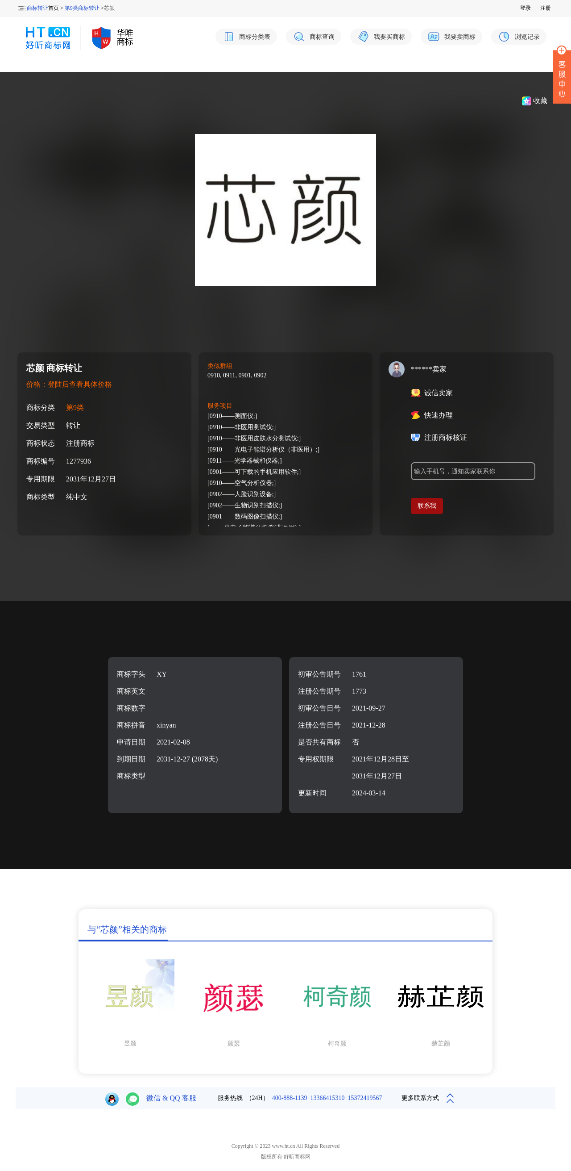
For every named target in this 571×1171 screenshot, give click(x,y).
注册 (545, 8)
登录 (525, 8)
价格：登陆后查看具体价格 (69, 384)
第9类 (75, 407)
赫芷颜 (440, 1043)
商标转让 (37, 8)
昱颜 (130, 1043)
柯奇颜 (337, 1043)
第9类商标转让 (82, 8)
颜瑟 (234, 1043)
